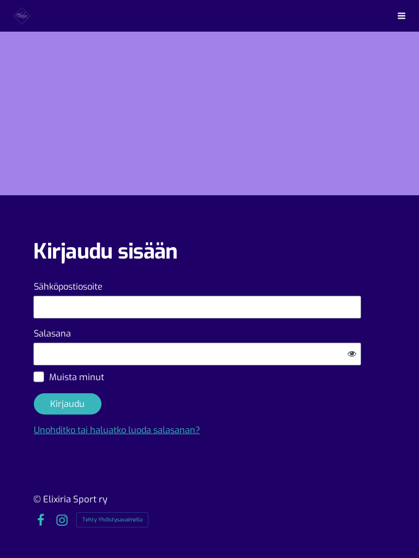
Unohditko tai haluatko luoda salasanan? (117, 430)
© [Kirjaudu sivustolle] (38, 499)
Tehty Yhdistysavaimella (112, 519)
